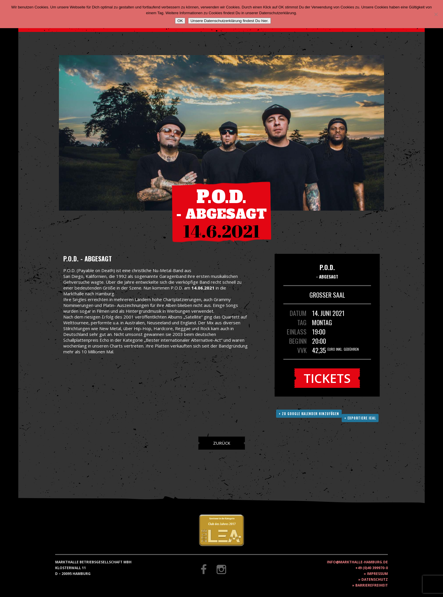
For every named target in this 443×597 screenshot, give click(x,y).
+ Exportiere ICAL (360, 418)
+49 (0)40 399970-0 (371, 567)
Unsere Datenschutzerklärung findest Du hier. (229, 21)
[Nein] (436, 14)
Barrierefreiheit (371, 585)
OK (180, 21)
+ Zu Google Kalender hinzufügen (309, 413)
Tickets (327, 378)
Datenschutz (374, 579)
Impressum (377, 573)
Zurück (221, 443)
